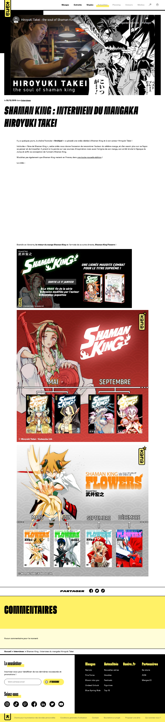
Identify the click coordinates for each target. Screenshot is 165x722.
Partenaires (150, 664)
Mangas (90, 664)
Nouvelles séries (111, 670)
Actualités (111, 664)
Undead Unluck (92, 685)
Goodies (108, 675)
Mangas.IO (147, 680)
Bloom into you (92, 680)
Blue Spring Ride (92, 691)
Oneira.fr (129, 664)
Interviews (26, 100)
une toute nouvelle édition (89, 157)
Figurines (108, 685)
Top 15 (107, 691)
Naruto (88, 670)
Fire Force (89, 675)
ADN (144, 675)
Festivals (108, 680)
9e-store (146, 670)
